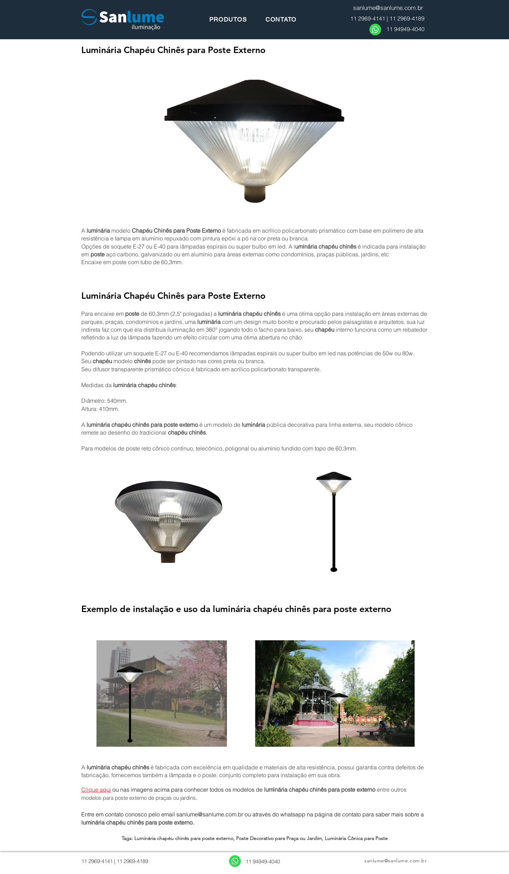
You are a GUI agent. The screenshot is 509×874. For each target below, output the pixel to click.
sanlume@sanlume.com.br (209, 814)
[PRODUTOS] (228, 19)
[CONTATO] (281, 19)
